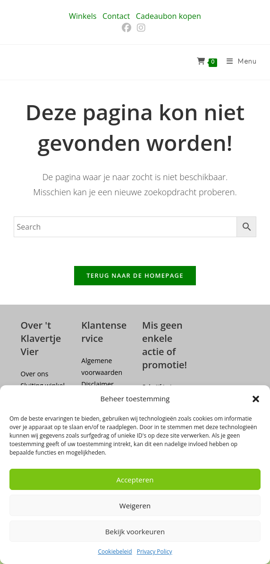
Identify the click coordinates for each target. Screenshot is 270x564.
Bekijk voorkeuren (135, 531)
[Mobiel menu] (238, 62)
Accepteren (135, 479)
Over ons (35, 373)
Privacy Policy (154, 551)
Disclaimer (97, 384)
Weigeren (135, 505)
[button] (256, 399)
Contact (116, 16)
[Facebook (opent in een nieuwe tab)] (128, 28)
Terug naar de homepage (135, 275)
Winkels (82, 16)
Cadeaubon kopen (168, 16)
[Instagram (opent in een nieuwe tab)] (141, 28)
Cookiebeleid (115, 551)
